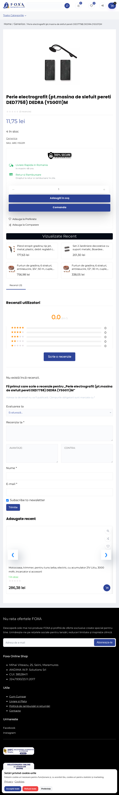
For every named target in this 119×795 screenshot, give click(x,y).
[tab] (16, 286)
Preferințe (46, 789)
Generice (19, 24)
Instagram (9, 732)
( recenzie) (25, 111)
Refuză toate (30, 789)
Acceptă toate (12, 789)
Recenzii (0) (16, 285)
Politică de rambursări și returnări (29, 706)
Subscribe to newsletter (27, 500)
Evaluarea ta (15, 406)
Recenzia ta (15, 422)
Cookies (19, 781)
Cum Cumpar (17, 696)
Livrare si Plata (18, 701)
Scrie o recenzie (59, 356)
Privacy (8, 781)
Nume (11, 468)
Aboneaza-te (104, 642)
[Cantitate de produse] (59, 189)
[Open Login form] (102, 5)
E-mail (11, 484)
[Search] (67, 5)
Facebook (9, 727)
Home (8, 24)
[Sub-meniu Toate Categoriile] (25, 15)
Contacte (15, 710)
